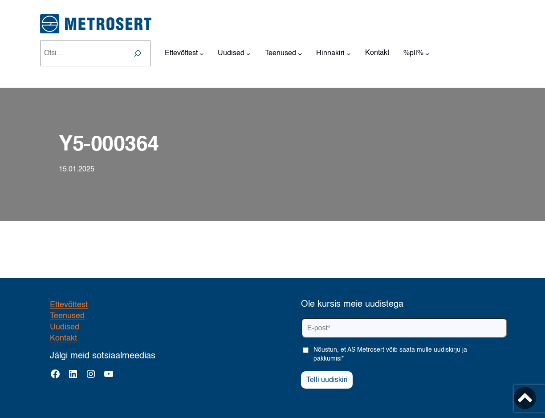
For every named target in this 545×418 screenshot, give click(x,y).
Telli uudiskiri (327, 380)
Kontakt (63, 338)
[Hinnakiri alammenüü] (348, 53)
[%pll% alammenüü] (427, 53)
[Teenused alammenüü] (300, 53)
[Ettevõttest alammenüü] (201, 53)
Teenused (67, 316)
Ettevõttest (69, 305)
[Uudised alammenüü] (248, 53)
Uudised (64, 327)
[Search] (137, 53)
